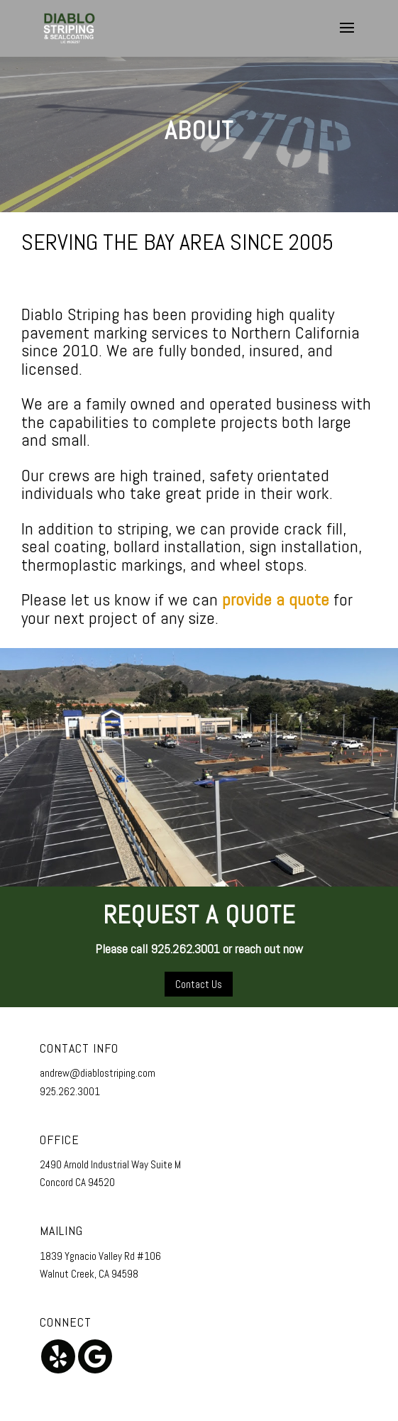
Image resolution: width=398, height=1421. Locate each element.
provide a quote (275, 599)
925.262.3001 (70, 1091)
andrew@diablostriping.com (97, 1073)
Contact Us (198, 984)
